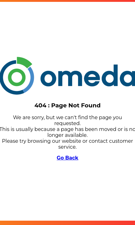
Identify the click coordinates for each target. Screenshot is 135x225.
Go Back (67, 158)
